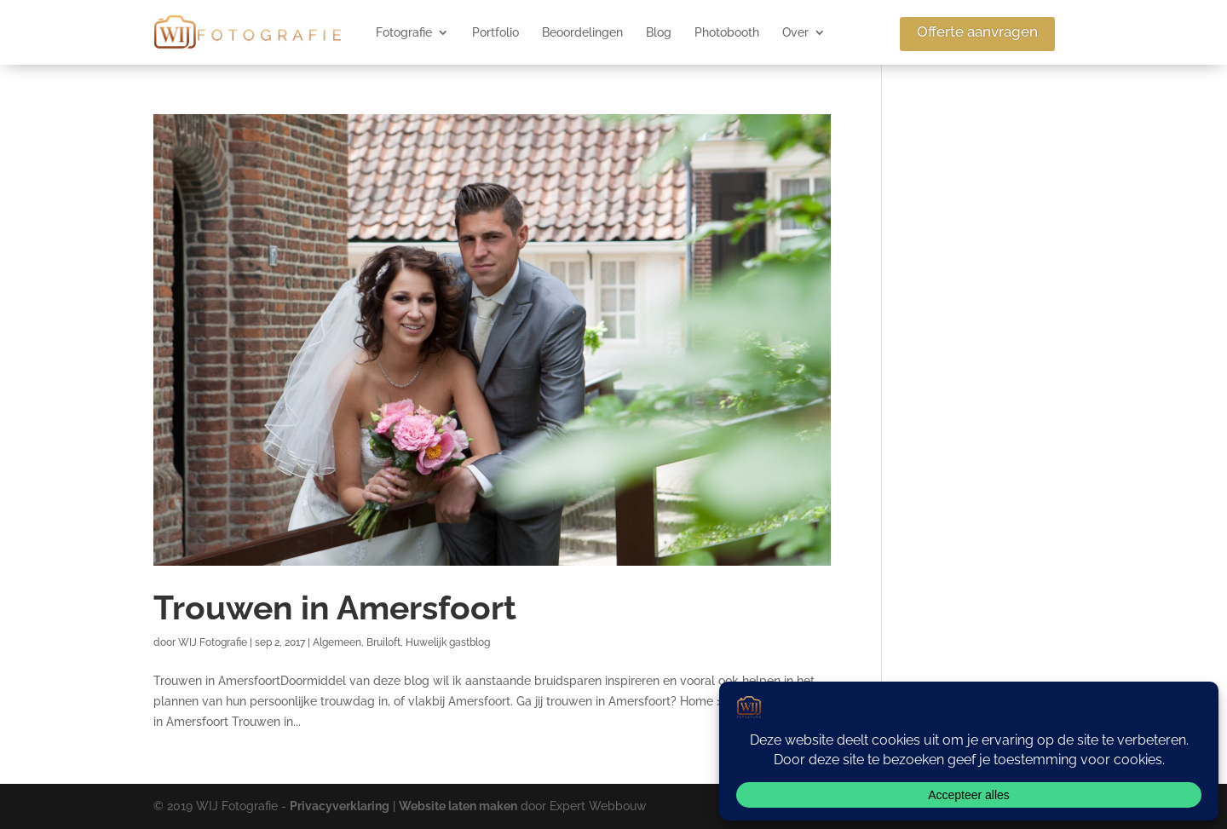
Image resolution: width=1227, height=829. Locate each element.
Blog (658, 32)
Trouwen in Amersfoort (334, 607)
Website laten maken (458, 806)
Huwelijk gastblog (448, 642)
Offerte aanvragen (977, 31)
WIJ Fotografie (212, 642)
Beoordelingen (582, 32)
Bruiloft (383, 642)
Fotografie (404, 32)
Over (795, 32)
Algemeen (337, 642)
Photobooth (726, 32)
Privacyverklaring (339, 806)
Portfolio (495, 32)
